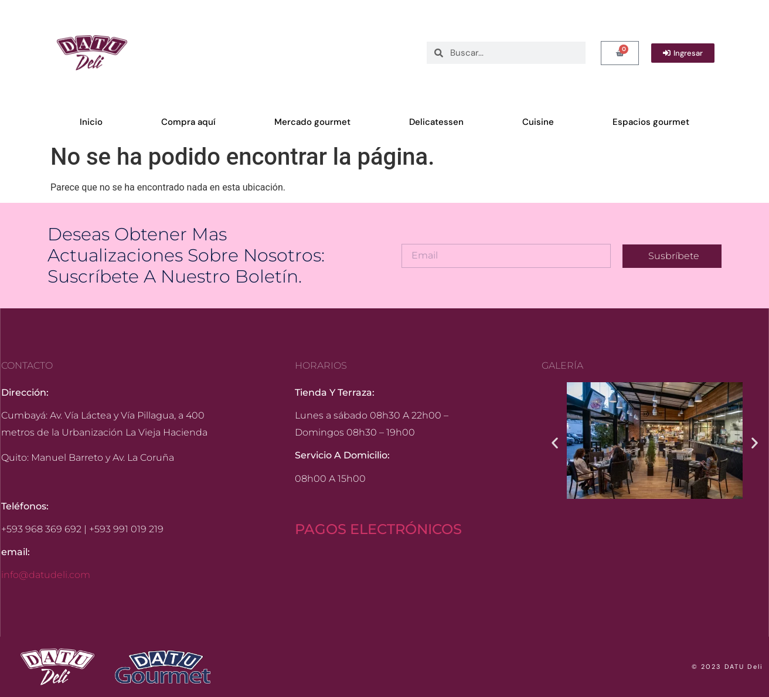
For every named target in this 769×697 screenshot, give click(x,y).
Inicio (91, 122)
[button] (554, 443)
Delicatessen (436, 122)
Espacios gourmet (651, 122)
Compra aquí (188, 122)
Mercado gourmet (312, 122)
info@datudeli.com (45, 574)
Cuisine (538, 122)
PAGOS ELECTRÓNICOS (378, 529)
